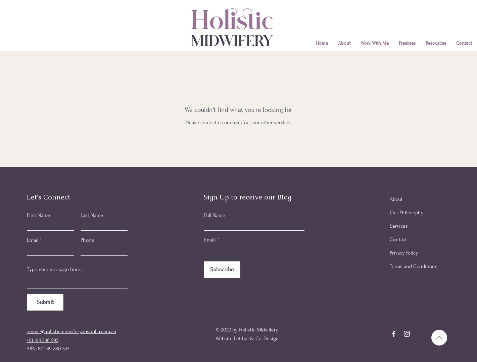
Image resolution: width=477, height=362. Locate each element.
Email (33, 240)
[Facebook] (394, 334)
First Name (38, 215)
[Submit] (45, 302)
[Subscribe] (222, 269)
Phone (87, 240)
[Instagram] (407, 334)
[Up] (439, 338)
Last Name (92, 215)
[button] (374, 43)
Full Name (214, 215)
